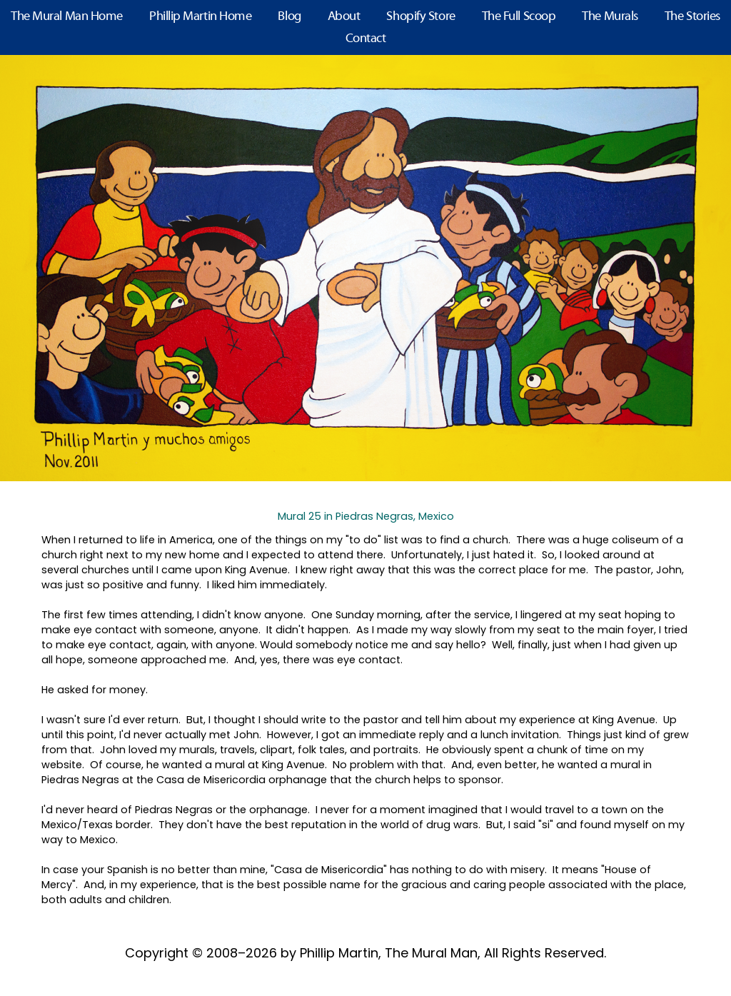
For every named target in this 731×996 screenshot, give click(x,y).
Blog (289, 17)
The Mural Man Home (67, 17)
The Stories (692, 17)
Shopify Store (420, 17)
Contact (366, 39)
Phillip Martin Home (200, 17)
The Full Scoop (519, 17)
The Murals (610, 17)
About (344, 17)
